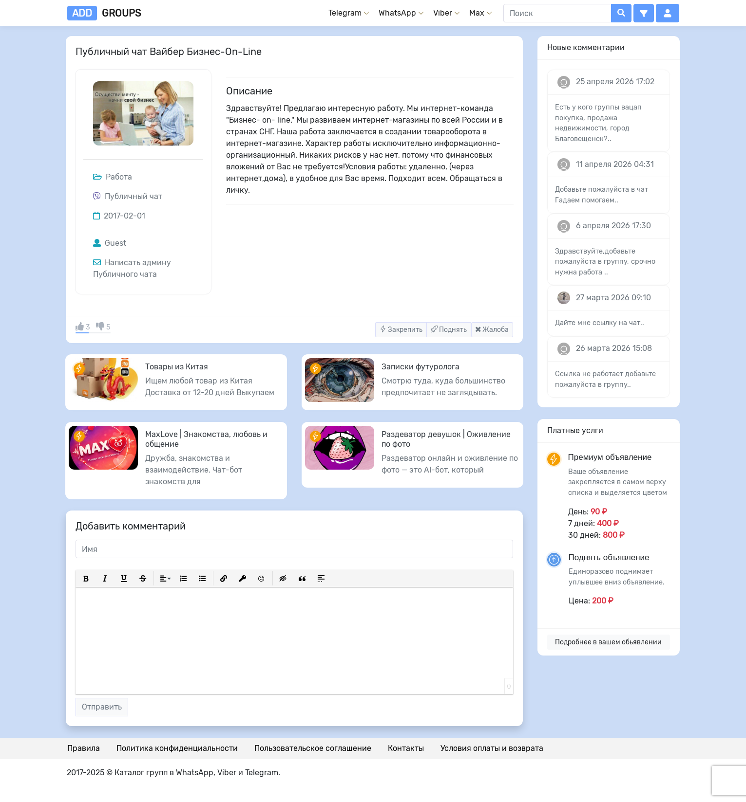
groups (104, 13)
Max (476, 13)
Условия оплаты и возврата (491, 748)
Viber (442, 13)
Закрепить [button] (401, 330)
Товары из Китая (176, 366)
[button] (643, 13)
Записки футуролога (420, 366)
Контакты (406, 748)
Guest (109, 243)
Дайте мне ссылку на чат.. (599, 323)
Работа (112, 177)
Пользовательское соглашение (312, 748)
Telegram (345, 13)
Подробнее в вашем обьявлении (608, 642)
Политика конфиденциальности (177, 748)
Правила (83, 748)
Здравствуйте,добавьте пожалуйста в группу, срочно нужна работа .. (605, 261)
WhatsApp (397, 13)
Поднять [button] (449, 330)
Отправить (102, 706)
